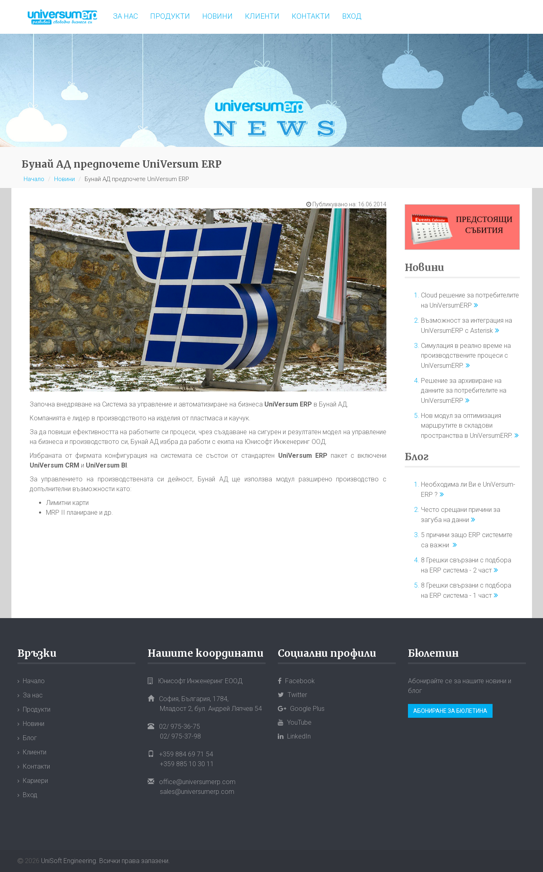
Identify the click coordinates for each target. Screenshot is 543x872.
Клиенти (262, 16)
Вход (352, 16)
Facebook (296, 681)
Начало (34, 179)
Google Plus (301, 708)
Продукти (170, 16)
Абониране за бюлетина (450, 711)
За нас (125, 16)
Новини (217, 16)
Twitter (292, 695)
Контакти (311, 16)
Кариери (35, 781)
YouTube (295, 722)
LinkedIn (294, 736)
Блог (417, 456)
